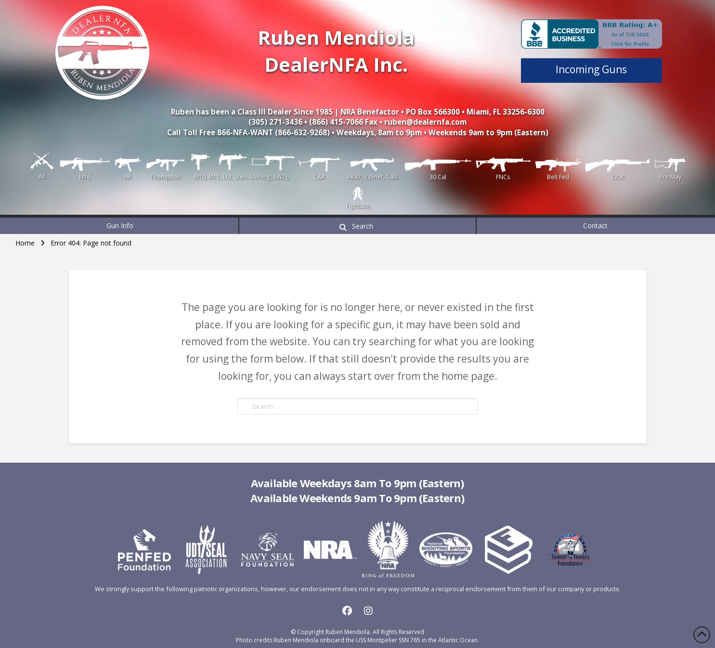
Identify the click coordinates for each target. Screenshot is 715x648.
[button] (357, 226)
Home (25, 242)
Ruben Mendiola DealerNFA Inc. (336, 51)
